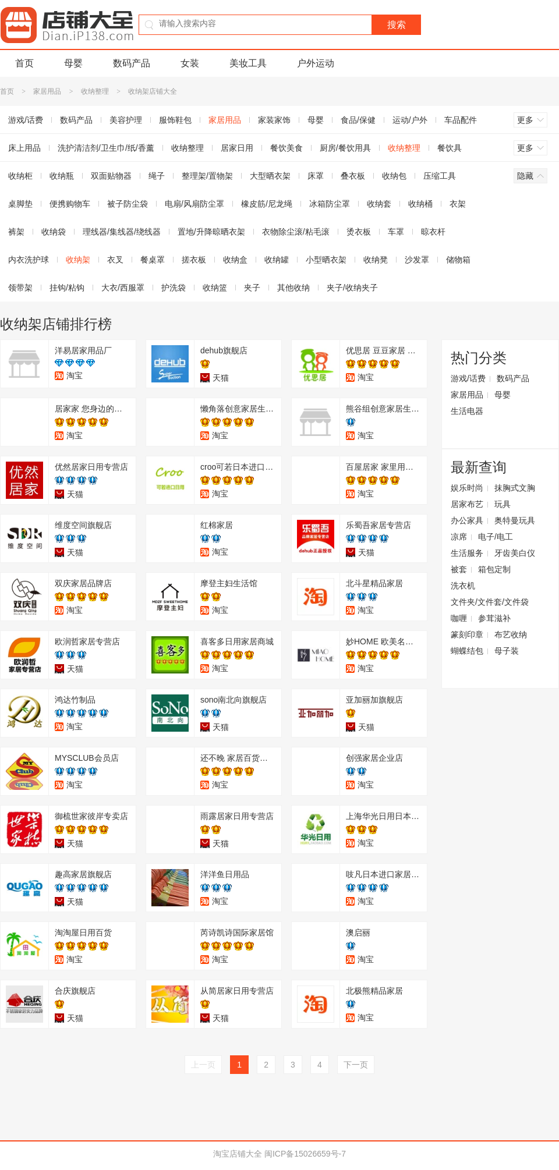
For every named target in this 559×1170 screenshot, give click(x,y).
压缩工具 (439, 175)
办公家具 (467, 520)
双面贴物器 (111, 175)
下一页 (356, 1064)
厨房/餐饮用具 (345, 148)
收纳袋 (53, 231)
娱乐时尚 (467, 487)
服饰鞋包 (175, 120)
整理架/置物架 (207, 175)
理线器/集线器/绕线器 (122, 231)
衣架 (458, 203)
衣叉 (115, 259)
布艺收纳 (510, 634)
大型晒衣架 (270, 175)
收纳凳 (375, 259)
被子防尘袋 (127, 203)
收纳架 (78, 259)
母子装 (506, 650)
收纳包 (394, 175)
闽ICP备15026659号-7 (305, 1153)
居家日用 (237, 148)
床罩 (315, 175)
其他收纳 (293, 287)
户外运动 (315, 63)
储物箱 (458, 259)
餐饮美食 (286, 148)
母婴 (73, 63)
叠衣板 (353, 175)
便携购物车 (69, 203)
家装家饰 (274, 120)
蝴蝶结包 (467, 650)
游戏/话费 (468, 378)
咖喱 (459, 618)
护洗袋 (173, 287)
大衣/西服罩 (122, 287)
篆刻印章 (467, 634)
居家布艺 (467, 504)
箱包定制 (494, 569)
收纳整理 (95, 91)
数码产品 (131, 63)
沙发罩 (417, 259)
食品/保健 (358, 120)
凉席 (459, 536)
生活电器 (467, 411)
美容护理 (125, 120)
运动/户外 (409, 120)
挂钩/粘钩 (66, 287)
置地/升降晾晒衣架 (211, 231)
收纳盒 (235, 259)
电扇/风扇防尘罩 (194, 203)
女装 (190, 63)
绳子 (156, 175)
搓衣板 (194, 259)
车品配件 (460, 120)
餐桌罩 (152, 259)
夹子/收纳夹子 (352, 287)
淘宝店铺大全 (237, 1153)
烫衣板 (358, 231)
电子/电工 (495, 536)
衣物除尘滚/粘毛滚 (296, 231)
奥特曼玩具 (514, 520)
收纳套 (379, 203)
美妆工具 (248, 63)
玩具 (502, 504)
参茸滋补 (494, 618)
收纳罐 (276, 259)
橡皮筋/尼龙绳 (266, 203)
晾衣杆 (433, 231)
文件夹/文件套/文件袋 (490, 602)
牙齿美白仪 (514, 553)
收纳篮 (215, 287)
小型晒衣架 (326, 259)
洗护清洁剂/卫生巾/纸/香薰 (106, 148)
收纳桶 (420, 203)
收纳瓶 (61, 175)
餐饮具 (449, 148)
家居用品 (47, 91)
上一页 (203, 1064)
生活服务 (467, 553)
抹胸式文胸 (514, 487)
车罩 (396, 231)
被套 (459, 569)
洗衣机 (463, 585)
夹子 (252, 287)
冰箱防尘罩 (329, 203)
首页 (24, 63)
